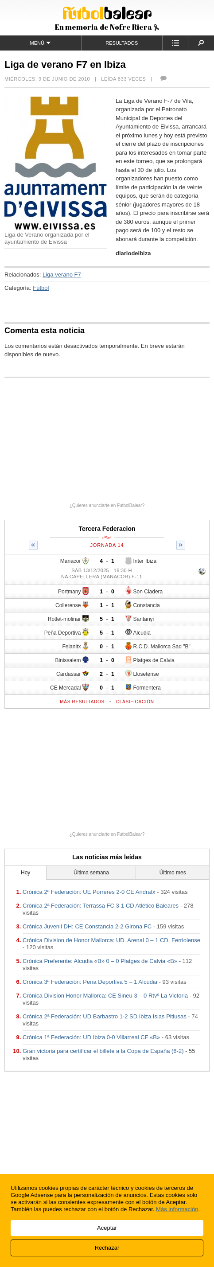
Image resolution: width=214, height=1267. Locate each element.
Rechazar (107, 1247)
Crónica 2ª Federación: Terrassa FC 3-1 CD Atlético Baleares (101, 905)
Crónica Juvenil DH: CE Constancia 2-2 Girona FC (87, 926)
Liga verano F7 (62, 274)
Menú (40, 43)
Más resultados (82, 701)
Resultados (121, 43)
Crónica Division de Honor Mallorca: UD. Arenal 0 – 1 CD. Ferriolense (111, 940)
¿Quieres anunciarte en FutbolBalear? (107, 505)
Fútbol (41, 288)
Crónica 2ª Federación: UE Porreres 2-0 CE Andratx (89, 892)
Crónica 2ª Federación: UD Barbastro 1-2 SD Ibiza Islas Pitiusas (105, 1016)
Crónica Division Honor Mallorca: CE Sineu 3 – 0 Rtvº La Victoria (105, 995)
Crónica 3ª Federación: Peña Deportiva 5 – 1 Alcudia (90, 982)
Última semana (91, 872)
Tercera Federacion (106, 528)
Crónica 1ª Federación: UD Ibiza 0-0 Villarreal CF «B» (91, 1037)
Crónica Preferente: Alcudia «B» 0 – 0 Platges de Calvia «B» (100, 961)
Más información (177, 1209)
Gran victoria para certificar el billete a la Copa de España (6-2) (103, 1051)
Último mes (173, 872)
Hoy (25, 872)
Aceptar (107, 1227)
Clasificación (135, 701)
